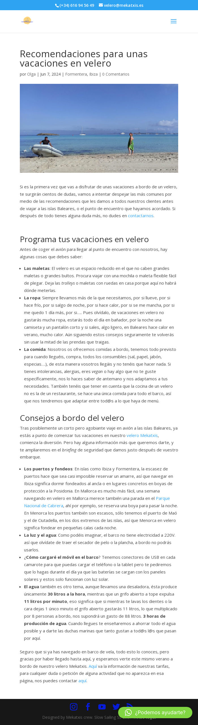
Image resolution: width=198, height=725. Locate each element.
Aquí (93, 666)
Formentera (76, 74)
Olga (31, 74)
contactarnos (141, 215)
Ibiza (93, 74)
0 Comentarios (115, 74)
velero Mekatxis (142, 435)
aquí (82, 680)
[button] (155, 712)
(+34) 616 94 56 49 (76, 5)
